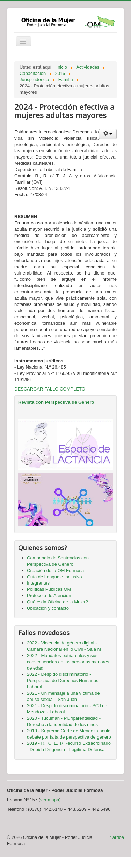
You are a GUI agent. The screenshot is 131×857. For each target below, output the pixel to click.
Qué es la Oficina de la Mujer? (57, 601)
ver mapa (49, 799)
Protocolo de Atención (49, 595)
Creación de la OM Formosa (55, 570)
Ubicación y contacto (48, 608)
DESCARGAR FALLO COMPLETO (49, 389)
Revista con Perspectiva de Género (56, 402)
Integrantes (38, 583)
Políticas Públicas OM (49, 589)
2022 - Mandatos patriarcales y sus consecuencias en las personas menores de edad (68, 662)
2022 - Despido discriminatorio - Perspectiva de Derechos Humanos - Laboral (64, 680)
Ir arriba (116, 837)
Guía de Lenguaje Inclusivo (54, 576)
